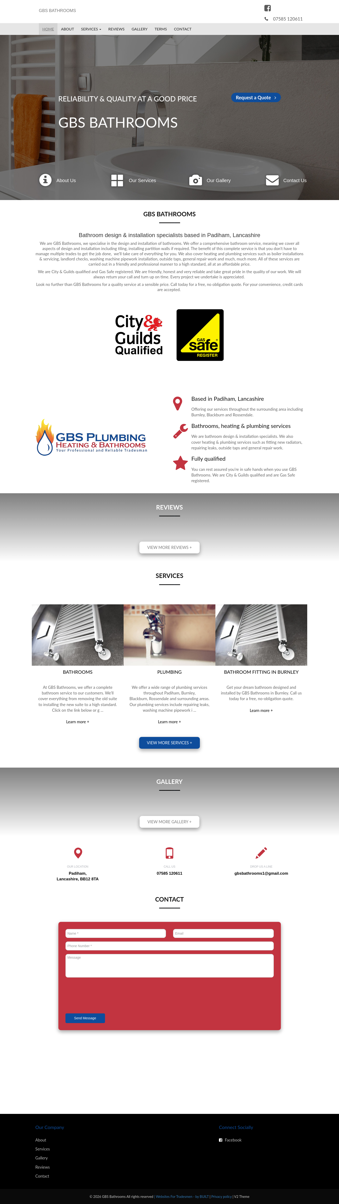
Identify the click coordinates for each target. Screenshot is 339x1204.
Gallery (140, 29)
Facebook (230, 1139)
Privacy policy (222, 1197)
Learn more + (77, 721)
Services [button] (91, 29)
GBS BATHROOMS (57, 10)
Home (48, 29)
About (67, 29)
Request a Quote (256, 97)
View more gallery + (169, 821)
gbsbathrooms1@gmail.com (261, 873)
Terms (161, 29)
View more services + (169, 742)
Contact (183, 29)
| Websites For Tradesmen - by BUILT (182, 1197)
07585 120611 (288, 18)
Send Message (85, 1018)
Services (42, 1148)
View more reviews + (169, 547)
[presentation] (101, 996)
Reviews (116, 29)
